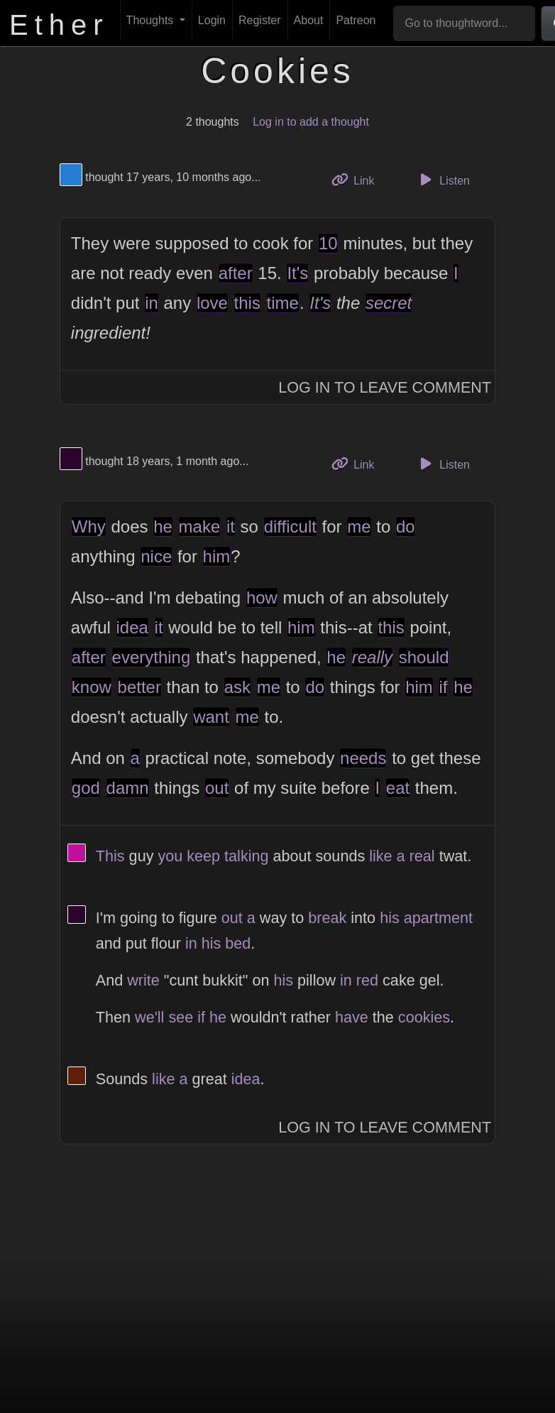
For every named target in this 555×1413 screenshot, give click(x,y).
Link (358, 179)
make (200, 526)
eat (398, 787)
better (139, 687)
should (424, 657)
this (247, 302)
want (211, 716)
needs (363, 758)
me (358, 526)
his (390, 918)
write (143, 980)
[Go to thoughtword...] (464, 23)
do (405, 526)
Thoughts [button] (151, 20)
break (327, 918)
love (212, 302)
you (170, 856)
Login (212, 20)
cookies (424, 1017)
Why (89, 526)
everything (151, 657)
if (443, 687)
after (236, 273)
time (283, 302)
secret (389, 302)
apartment (438, 918)
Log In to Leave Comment (384, 387)
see (180, 1017)
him (217, 556)
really (372, 657)
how (262, 597)
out (217, 787)
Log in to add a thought (311, 122)
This (110, 856)
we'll (149, 1017)
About (309, 20)
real (422, 856)
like (380, 856)
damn (127, 787)
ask (237, 687)
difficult (290, 526)
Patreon (355, 20)
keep (203, 856)
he (162, 526)
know (91, 687)
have (351, 1017)
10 (328, 243)
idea (132, 627)
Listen (443, 180)
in (151, 302)
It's (297, 273)
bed (238, 943)
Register (259, 20)
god (86, 787)
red (367, 980)
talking (246, 856)
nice (156, 556)
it (230, 526)
